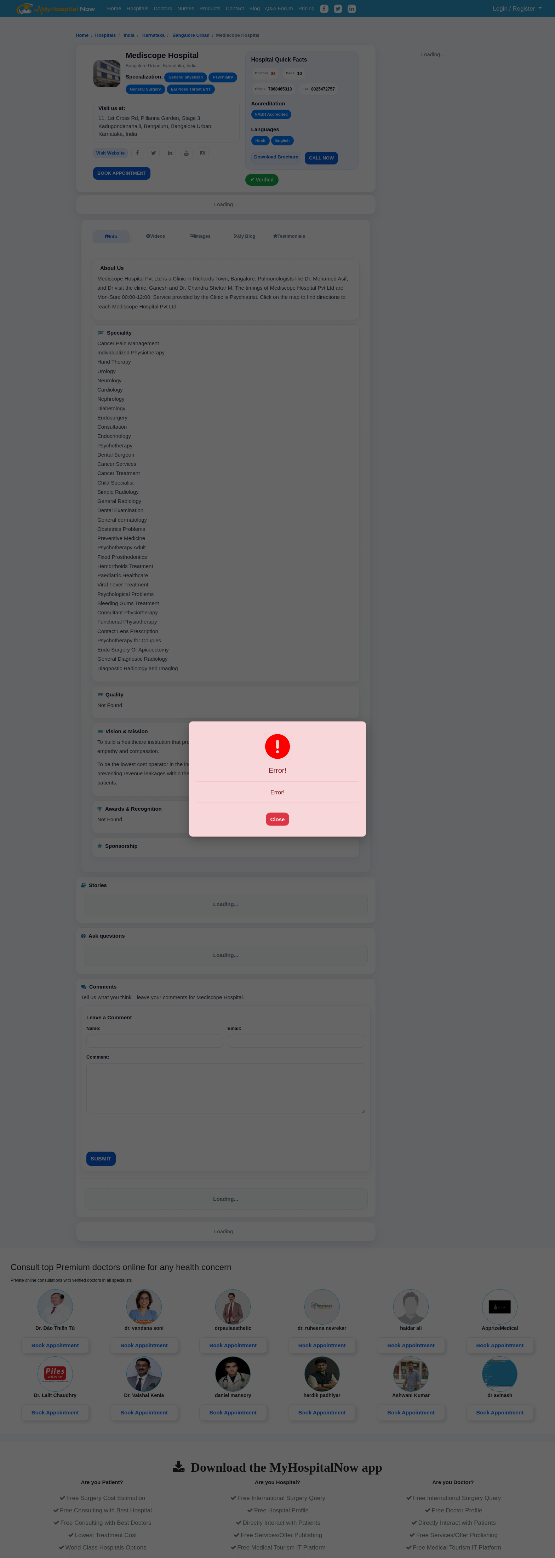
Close (277, 819)
